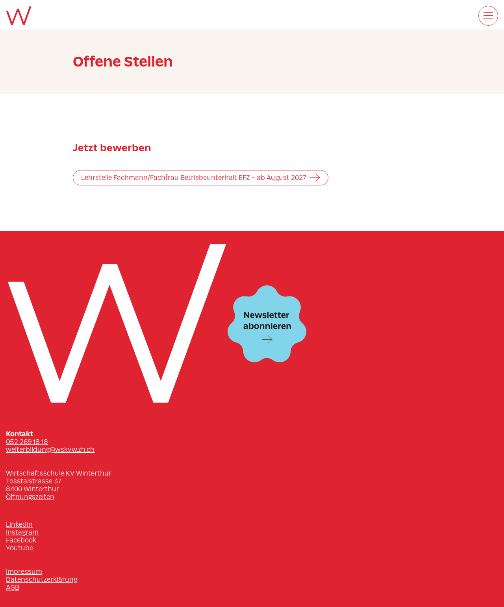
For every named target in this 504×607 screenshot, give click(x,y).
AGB (12, 587)
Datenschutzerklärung (41, 579)
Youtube (19, 548)
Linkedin (19, 524)
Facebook (21, 540)
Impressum (24, 572)
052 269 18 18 (27, 442)
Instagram (22, 532)
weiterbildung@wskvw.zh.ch (50, 449)
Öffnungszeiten (30, 497)
